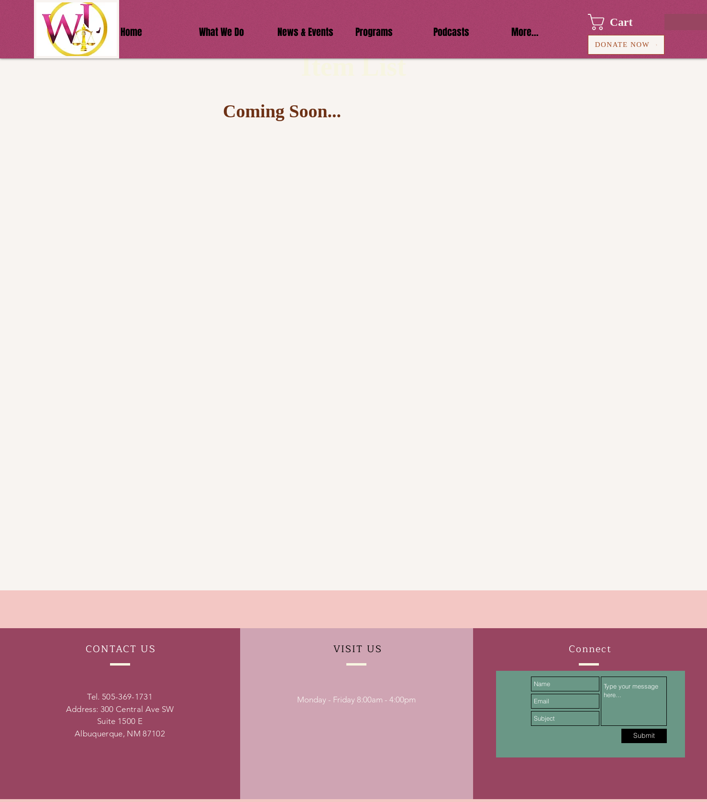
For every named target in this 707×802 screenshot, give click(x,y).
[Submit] (644, 736)
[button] (619, 22)
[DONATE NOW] (626, 45)
